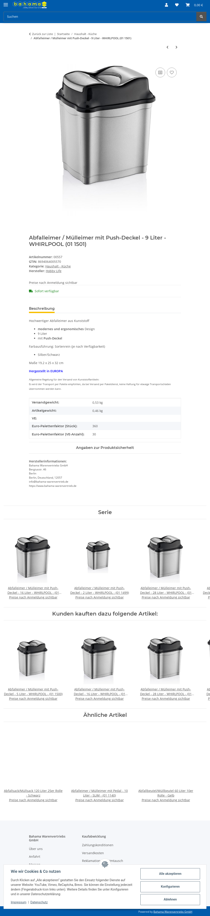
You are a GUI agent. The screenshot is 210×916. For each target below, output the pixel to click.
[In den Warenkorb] (32, 61)
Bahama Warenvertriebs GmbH (172, 912)
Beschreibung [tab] (42, 308)
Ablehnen (170, 899)
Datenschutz (39, 902)
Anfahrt (34, 856)
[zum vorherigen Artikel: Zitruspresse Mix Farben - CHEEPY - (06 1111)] (167, 47)
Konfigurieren (170, 886)
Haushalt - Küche (58, 266)
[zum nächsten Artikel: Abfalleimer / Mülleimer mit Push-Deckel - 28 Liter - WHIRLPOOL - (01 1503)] (176, 47)
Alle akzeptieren (170, 873)
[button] (166, 4)
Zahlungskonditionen (97, 845)
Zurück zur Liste (42, 34)
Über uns (36, 849)
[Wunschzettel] (177, 4)
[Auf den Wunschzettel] (172, 72)
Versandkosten (93, 853)
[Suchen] (100, 16)
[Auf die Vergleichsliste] (160, 72)
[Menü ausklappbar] (6, 3)
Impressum (18, 902)
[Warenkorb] (194, 4)
